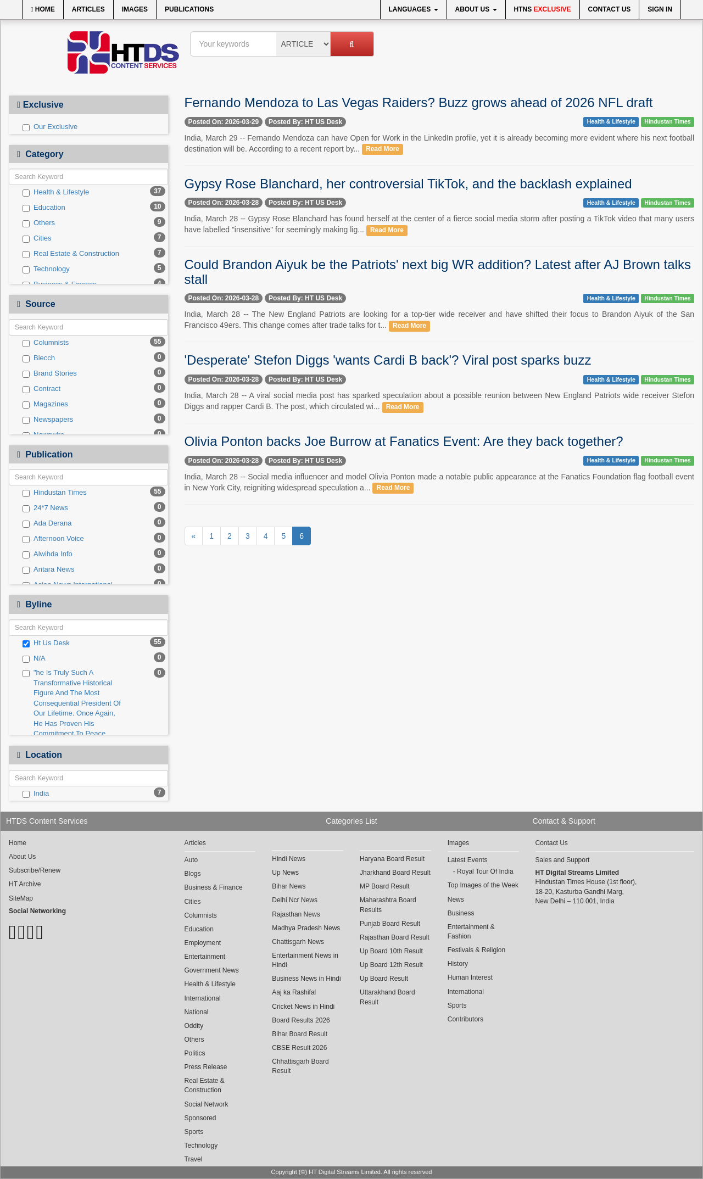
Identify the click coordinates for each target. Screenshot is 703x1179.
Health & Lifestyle (56, 192)
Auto (191, 860)
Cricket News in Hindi (303, 1006)
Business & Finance (214, 887)
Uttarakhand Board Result (387, 996)
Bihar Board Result (299, 1034)
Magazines (45, 404)
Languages (413, 9)
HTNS (542, 9)
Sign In (660, 9)
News (456, 899)
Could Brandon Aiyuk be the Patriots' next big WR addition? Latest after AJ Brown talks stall (438, 271)
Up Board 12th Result (391, 965)
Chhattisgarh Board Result (300, 1066)
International (203, 998)
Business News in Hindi (306, 978)
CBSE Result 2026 (299, 1048)
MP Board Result (385, 886)
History (458, 964)
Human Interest (470, 977)
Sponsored (200, 1118)
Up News (285, 872)
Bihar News (288, 886)
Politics (195, 1053)
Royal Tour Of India (485, 871)
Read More (382, 149)
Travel (194, 1159)
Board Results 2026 (301, 1020)
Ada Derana (47, 523)
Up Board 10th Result (391, 951)
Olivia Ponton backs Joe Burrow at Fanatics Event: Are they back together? (404, 441)
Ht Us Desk (46, 643)
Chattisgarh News (298, 942)
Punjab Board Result (390, 923)
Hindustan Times (55, 492)
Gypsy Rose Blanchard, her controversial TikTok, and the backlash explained (408, 183)
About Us (476, 9)
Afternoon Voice (53, 538)
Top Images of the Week (483, 885)
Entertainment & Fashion (471, 931)
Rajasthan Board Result (394, 937)
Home (43, 9)
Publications (189, 9)
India (36, 793)
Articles (88, 9)
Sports (194, 1132)
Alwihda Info (47, 554)
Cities (37, 238)
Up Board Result (384, 978)
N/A (34, 658)
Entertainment (205, 956)
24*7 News (45, 508)
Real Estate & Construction (71, 253)
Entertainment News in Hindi (305, 960)
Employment (203, 943)
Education (44, 207)
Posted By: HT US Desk (305, 122)
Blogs (193, 874)
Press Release (206, 1067)
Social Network (206, 1104)
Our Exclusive (50, 126)
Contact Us (609, 9)
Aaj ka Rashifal (294, 992)
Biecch (39, 358)
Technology (46, 269)
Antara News (48, 569)
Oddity (194, 1026)
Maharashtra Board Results (388, 904)
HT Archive (25, 884)
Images (135, 9)
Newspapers (48, 419)
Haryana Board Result (392, 859)
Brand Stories (50, 373)
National (197, 1012)
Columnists (46, 342)
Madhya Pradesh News (306, 928)
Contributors (465, 1019)
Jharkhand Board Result (395, 872)
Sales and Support (562, 860)
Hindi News (288, 859)
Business (461, 913)
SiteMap (21, 898)
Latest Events (468, 860)
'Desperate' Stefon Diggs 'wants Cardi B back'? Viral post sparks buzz (388, 360)
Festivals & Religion (476, 950)
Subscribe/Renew (34, 870)
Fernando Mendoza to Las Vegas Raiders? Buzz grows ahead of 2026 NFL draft (419, 102)
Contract (41, 388)
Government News (212, 970)
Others (39, 223)
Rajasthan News (296, 914)
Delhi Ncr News (294, 900)
